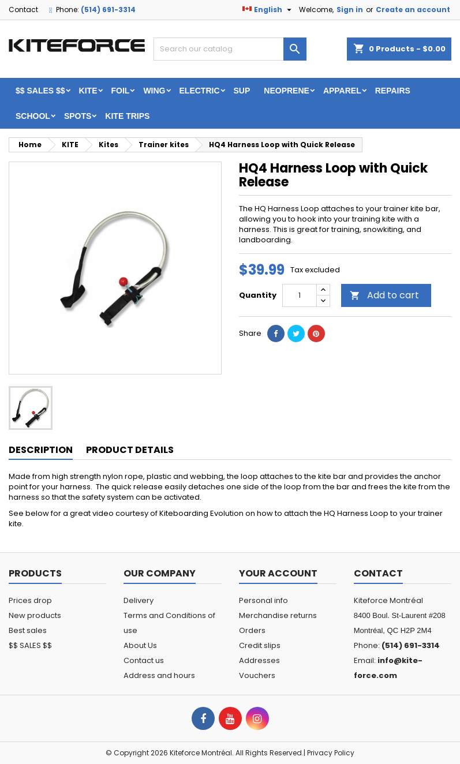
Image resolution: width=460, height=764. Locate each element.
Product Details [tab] (130, 449)
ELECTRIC (199, 90)
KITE (88, 90)
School (33, 116)
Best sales (28, 630)
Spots (77, 116)
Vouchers (257, 675)
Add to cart (384, 295)
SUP (242, 90)
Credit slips (260, 645)
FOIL (120, 90)
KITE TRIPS (127, 116)
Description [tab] (41, 449)
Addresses (259, 660)
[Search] (230, 49)
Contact (23, 9)
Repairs (392, 90)
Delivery (139, 600)
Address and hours (159, 675)
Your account (278, 573)
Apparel (342, 90)
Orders (252, 630)
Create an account (413, 9)
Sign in (349, 9)
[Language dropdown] (268, 10)
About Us (140, 645)
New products (35, 615)
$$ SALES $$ (40, 90)
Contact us (144, 660)
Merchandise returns (278, 615)
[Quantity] (299, 295)
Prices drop (30, 600)
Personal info (263, 600)
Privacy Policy (330, 753)
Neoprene (286, 90)
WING (154, 90)
